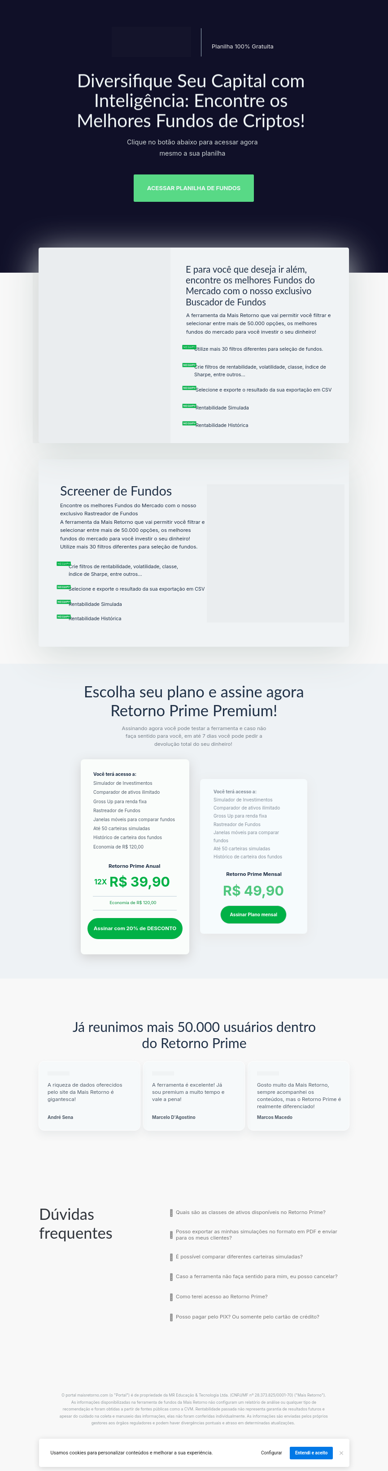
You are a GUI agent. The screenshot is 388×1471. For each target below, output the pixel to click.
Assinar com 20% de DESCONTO (135, 928)
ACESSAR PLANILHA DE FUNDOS (194, 187)
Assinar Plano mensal (254, 914)
